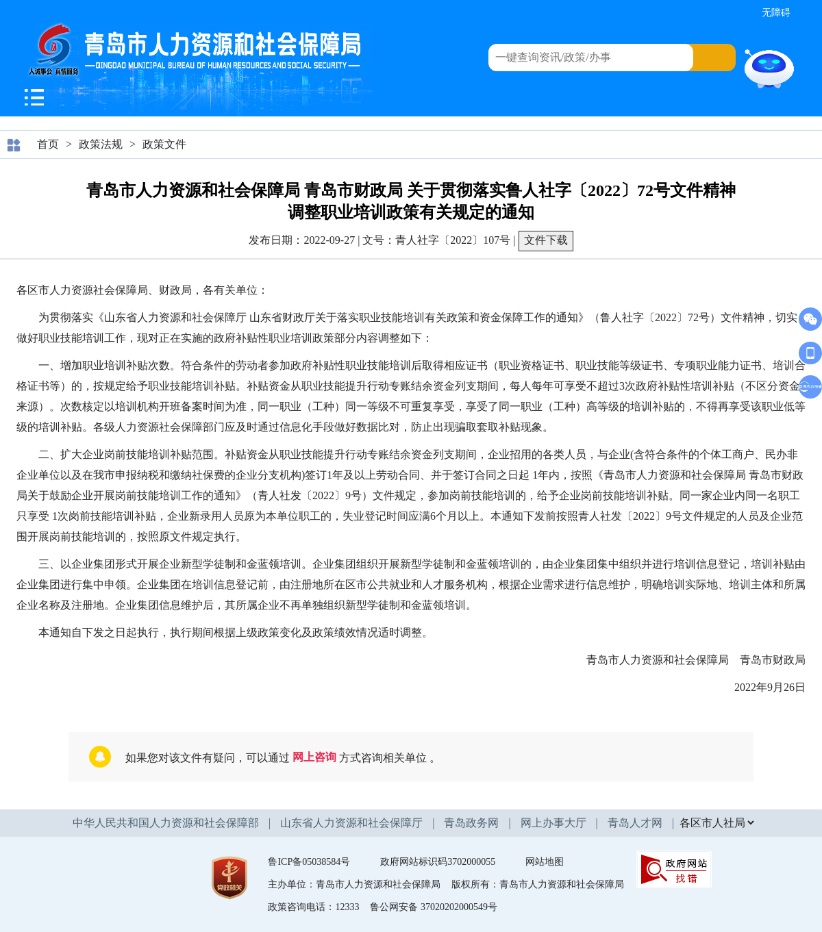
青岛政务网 (471, 823)
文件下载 (546, 240)
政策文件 (164, 144)
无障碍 (776, 13)
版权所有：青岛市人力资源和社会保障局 (537, 884)
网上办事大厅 (553, 823)
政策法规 (101, 144)
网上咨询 (314, 757)
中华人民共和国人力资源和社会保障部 (166, 823)
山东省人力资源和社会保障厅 (351, 823)
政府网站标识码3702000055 (437, 862)
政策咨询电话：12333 (313, 907)
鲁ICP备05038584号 (309, 862)
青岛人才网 (635, 823)
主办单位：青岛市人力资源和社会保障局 (354, 884)
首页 (48, 144)
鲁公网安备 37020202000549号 (433, 907)
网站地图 (544, 862)
